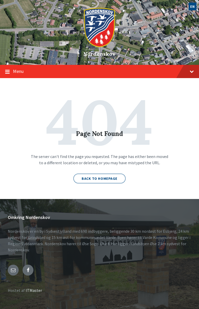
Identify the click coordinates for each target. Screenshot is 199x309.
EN (192, 6)
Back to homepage (99, 178)
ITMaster (34, 290)
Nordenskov (99, 54)
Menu (103, 71)
